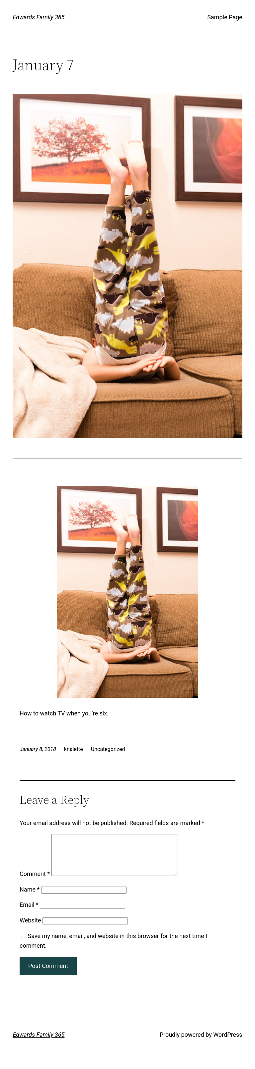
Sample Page (224, 17)
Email (29, 912)
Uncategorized (108, 749)
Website (30, 928)
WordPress (227, 1042)
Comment (35, 881)
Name (30, 897)
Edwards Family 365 (38, 17)
